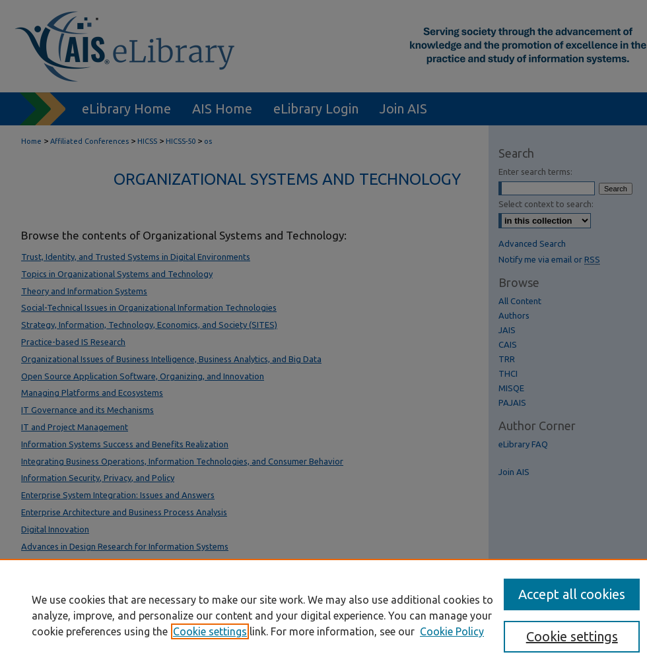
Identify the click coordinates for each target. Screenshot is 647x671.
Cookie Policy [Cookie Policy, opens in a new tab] (452, 631)
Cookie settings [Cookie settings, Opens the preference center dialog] (572, 636)
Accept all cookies (571, 594)
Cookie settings (210, 631)
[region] (323, 615)
